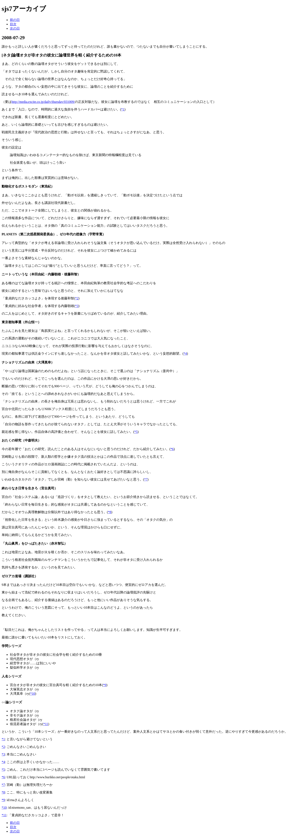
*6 (172, 449)
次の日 (15, 28)
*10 (32, 693)
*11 (45, 724)
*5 (135, 431)
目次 (13, 24)
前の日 (15, 20)
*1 (122, 109)
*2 (76, 298)
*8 (109, 512)
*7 (145, 479)
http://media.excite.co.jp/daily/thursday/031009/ (43, 101)
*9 (104, 685)
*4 (185, 353)
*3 (76, 306)
